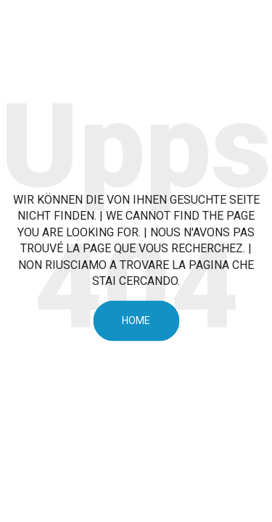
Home (136, 320)
